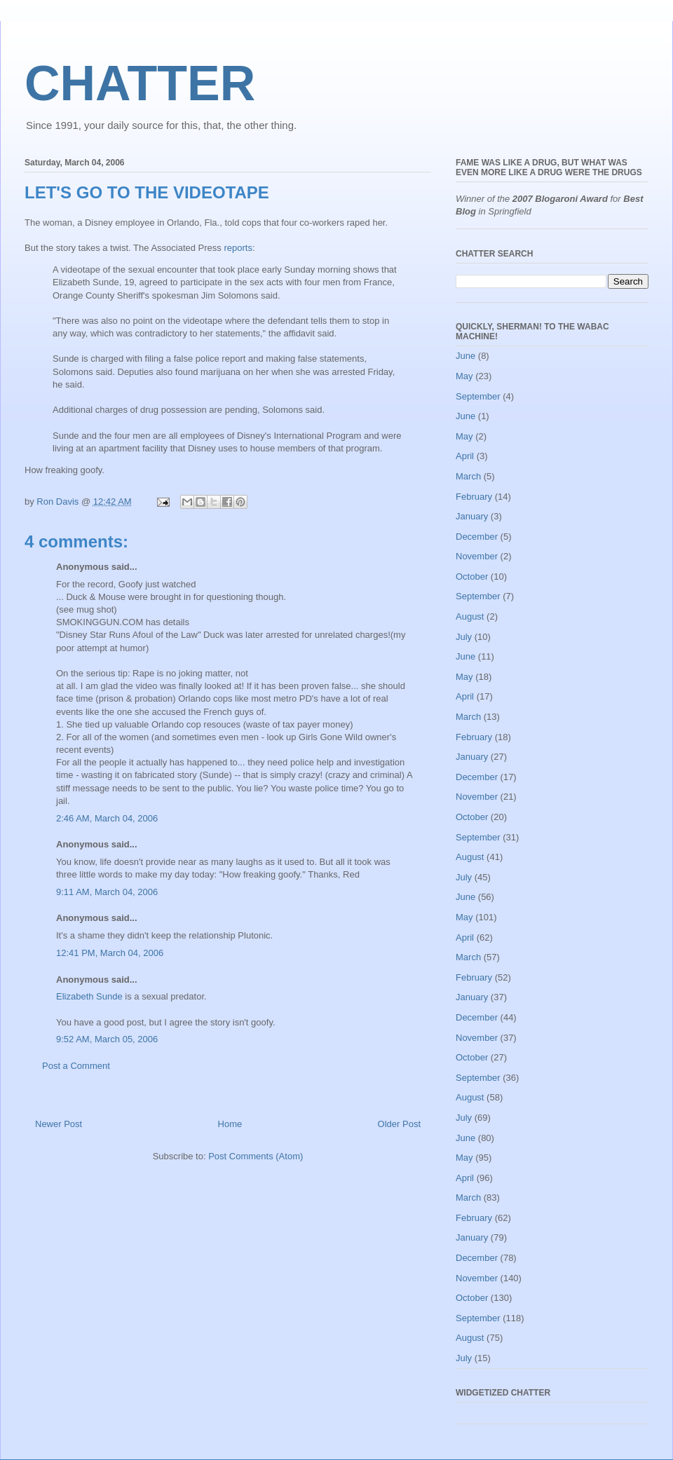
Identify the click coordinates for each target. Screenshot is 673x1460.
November (477, 556)
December (477, 536)
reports (238, 248)
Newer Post (58, 1124)
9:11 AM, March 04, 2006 (107, 892)
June (465, 355)
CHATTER (140, 83)
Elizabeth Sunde (89, 996)
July (464, 637)
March (468, 476)
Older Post (399, 1124)
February (474, 496)
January (472, 516)
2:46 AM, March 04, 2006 (107, 818)
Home (230, 1124)
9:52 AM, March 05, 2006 (107, 1039)
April (465, 456)
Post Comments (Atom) (255, 1156)
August (470, 616)
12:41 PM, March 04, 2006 (109, 953)
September (478, 396)
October (472, 576)
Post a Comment (76, 1065)
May (464, 376)
